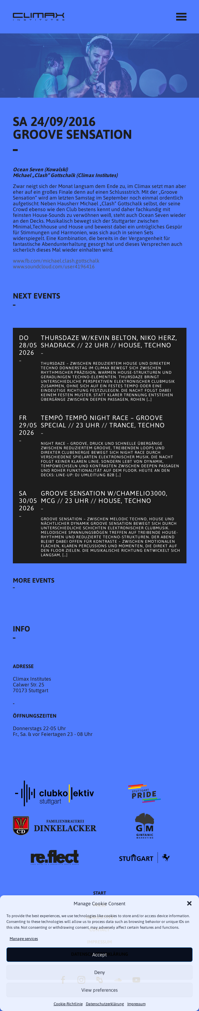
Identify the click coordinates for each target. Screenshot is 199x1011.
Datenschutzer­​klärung (105, 1004)
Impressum (136, 1004)
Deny (99, 972)
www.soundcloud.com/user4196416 (54, 266)
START (99, 893)
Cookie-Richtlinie (68, 1004)
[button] (189, 903)
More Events (33, 580)
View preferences (99, 990)
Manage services (24, 938)
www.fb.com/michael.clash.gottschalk (56, 261)
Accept (99, 954)
